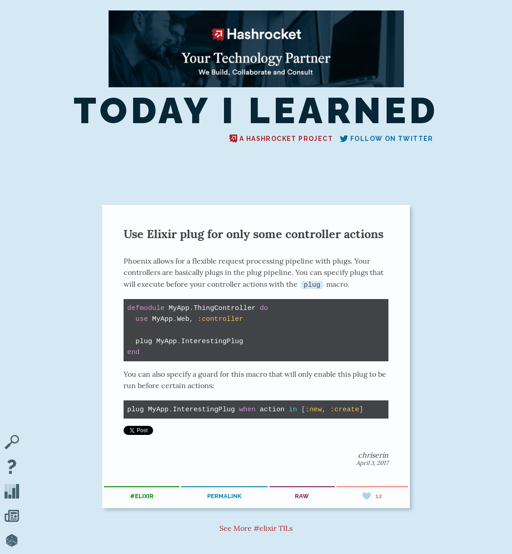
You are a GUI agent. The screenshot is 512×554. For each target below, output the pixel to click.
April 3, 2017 (372, 462)
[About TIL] (12, 467)
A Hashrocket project (281, 139)
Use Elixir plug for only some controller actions (253, 233)
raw (302, 496)
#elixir (142, 496)
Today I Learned (256, 111)
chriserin (373, 454)
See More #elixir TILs (256, 528)
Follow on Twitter (386, 139)
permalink (224, 496)
